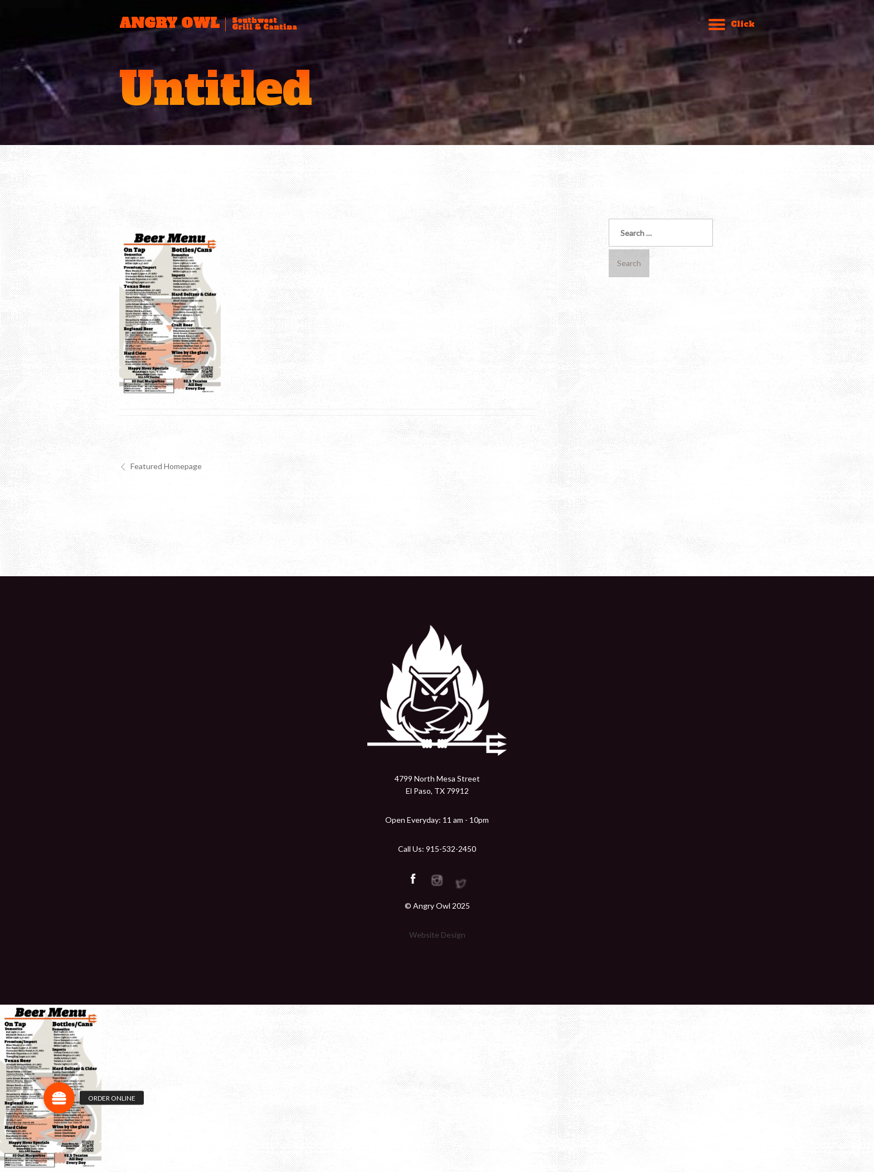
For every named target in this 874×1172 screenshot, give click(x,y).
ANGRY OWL (169, 23)
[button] (59, 1097)
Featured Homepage (166, 466)
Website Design (437, 934)
